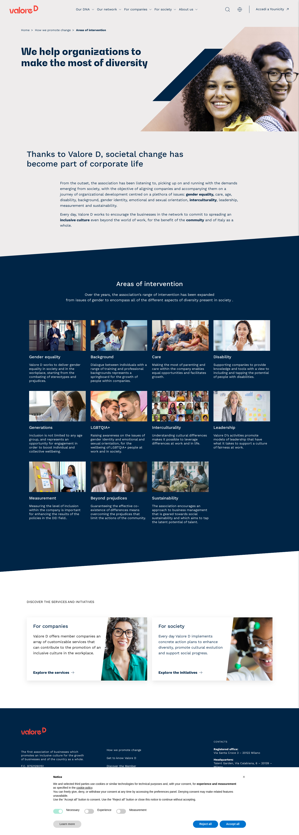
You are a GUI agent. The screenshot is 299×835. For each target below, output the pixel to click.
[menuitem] (239, 9)
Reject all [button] (205, 824)
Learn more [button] (67, 824)
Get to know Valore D (121, 758)
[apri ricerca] (215, 9)
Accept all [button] (232, 824)
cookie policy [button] (84, 787)
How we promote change (124, 750)
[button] (244, 777)
